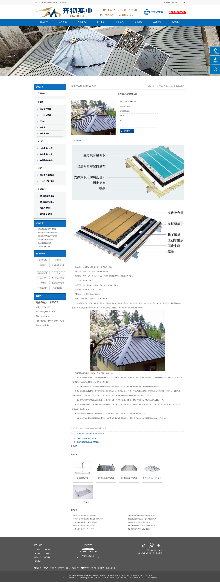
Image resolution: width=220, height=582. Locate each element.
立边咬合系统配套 (47, 181)
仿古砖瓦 (43, 278)
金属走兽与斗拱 (46, 160)
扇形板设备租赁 (46, 214)
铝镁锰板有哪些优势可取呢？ (47, 236)
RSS (180, 2)
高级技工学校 (110, 568)
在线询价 (127, 131)
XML (184, 2)
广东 (145, 578)
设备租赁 (41, 189)
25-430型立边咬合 (47, 202)
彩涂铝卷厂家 (42, 273)
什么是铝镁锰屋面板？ (45, 243)
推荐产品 (47, 550)
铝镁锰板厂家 (137, 575)
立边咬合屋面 (99, 433)
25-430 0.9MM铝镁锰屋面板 (86, 439)
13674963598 (177, 12)
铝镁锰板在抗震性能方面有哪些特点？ (86, 515)
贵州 (135, 578)
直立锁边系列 (45, 109)
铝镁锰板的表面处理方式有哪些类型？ (86, 522)
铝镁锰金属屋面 (89, 433)
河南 (117, 578)
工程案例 (101, 22)
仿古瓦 (40, 141)
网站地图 (174, 2)
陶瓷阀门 (53, 568)
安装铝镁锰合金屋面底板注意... (48, 232)
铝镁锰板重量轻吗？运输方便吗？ (84, 529)
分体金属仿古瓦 (46, 148)
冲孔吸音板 (44, 133)
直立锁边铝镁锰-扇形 (152, 478)
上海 (124, 578)
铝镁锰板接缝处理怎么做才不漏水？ (140, 529)
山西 (142, 578)
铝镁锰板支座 (57, 288)
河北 (131, 578)
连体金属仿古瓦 (46, 154)
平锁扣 (42, 121)
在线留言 (157, 22)
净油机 (46, 568)
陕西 (138, 578)
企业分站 (167, 2)
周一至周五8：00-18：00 (88, 551)
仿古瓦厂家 (119, 575)
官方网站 (63, 2)
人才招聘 (138, 22)
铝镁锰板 (41, 102)
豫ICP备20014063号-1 (70, 578)
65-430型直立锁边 (47, 196)
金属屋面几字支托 (58, 283)
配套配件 (41, 168)
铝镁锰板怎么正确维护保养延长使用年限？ (142, 515)
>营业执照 (37, 561)
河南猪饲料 (75, 568)
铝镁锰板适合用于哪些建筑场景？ (84, 526)
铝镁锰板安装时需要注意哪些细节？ (140, 522)
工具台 (68, 568)
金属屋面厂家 (128, 575)
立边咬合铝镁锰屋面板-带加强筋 (88, 442)
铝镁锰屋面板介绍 (44, 246)
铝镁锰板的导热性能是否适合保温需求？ (141, 526)
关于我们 (63, 22)
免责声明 (154, 578)
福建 (148, 578)
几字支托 (43, 283)
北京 (128, 578)
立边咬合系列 (45, 115)
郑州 (121, 578)
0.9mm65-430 (83, 502)
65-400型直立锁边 (129, 478)
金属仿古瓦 (43, 260)
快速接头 (101, 568)
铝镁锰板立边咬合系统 (45, 239)
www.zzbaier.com (47, 316)
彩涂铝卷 (41, 93)
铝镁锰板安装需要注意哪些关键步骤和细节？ (88, 519)
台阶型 (42, 127)
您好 (35, 2)
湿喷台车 (61, 568)
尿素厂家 (93, 568)
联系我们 (176, 22)
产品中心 (82, 22)
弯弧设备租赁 (45, 208)
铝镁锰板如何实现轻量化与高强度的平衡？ (142, 519)
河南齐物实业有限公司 (52, 2)
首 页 (159, 86)
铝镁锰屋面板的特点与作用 (47, 229)
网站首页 (44, 22)
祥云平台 (90, 578)
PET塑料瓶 (85, 568)
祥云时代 (105, 578)
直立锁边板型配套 (47, 175)
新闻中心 (119, 22)
